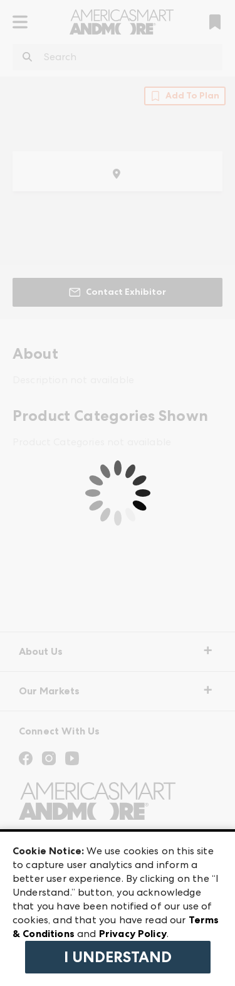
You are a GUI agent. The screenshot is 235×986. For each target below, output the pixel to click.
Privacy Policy (133, 934)
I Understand (118, 957)
